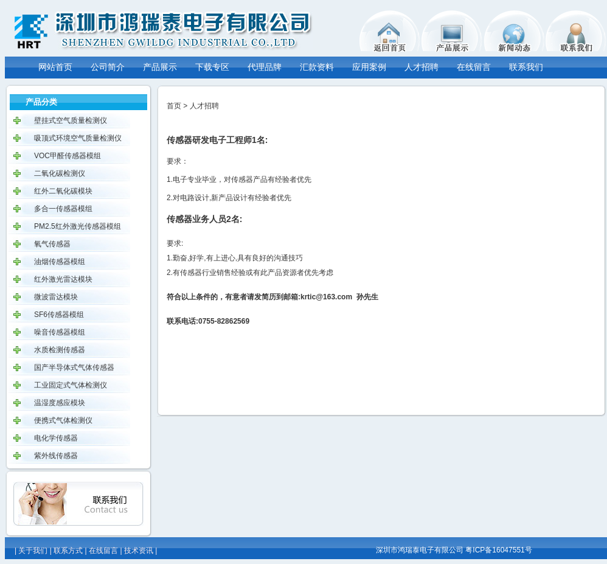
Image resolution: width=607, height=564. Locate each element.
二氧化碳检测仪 (59, 173)
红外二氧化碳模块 (63, 191)
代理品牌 (265, 67)
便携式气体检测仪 (63, 420)
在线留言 (474, 67)
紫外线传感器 (56, 455)
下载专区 (212, 67)
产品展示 (160, 67)
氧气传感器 (52, 244)
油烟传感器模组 (59, 261)
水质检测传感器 (59, 350)
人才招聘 (421, 67)
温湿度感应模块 (59, 403)
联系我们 (526, 67)
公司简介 (108, 67)
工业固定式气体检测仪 (70, 385)
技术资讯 (138, 550)
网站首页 (55, 67)
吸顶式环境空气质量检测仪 (78, 138)
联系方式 (68, 550)
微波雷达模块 (56, 297)
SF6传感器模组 (59, 314)
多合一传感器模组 (63, 208)
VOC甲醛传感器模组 (67, 155)
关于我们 (32, 550)
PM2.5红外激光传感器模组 (77, 226)
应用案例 (369, 67)
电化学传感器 (56, 438)
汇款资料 (317, 67)
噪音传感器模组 (59, 332)
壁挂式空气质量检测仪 (70, 120)
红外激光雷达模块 (63, 279)
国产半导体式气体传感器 (74, 367)
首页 (174, 106)
